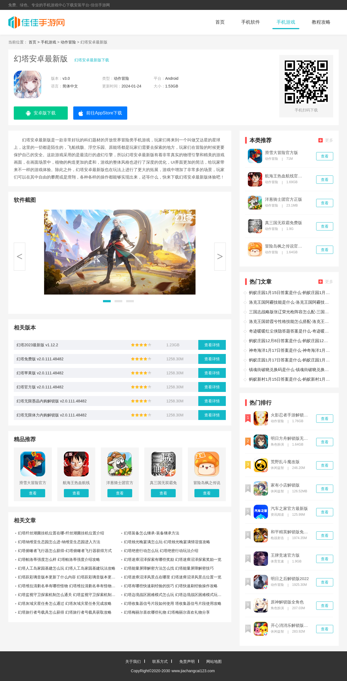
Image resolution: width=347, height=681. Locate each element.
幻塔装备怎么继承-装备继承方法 (151, 533)
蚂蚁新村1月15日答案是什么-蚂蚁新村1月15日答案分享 (290, 379)
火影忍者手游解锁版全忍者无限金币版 (291, 415)
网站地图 (214, 661)
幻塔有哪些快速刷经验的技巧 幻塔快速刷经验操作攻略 (171, 586)
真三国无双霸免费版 (283, 223)
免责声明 (187, 661)
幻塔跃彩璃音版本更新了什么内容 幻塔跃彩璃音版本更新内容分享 (69, 577)
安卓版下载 (41, 113)
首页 (220, 22)
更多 (325, 140)
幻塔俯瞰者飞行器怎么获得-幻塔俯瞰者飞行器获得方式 (65, 550)
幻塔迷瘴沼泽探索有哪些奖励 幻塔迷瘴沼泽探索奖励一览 (172, 559)
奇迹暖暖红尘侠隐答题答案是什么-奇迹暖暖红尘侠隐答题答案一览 (290, 331)
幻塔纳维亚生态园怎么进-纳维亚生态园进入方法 (59, 542)
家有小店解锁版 (285, 485)
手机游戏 (285, 22)
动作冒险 (68, 42)
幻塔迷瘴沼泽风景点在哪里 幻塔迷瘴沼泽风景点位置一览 (172, 577)
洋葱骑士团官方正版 (283, 199)
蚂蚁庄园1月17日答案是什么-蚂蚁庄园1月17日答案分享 (290, 360)
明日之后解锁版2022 (290, 578)
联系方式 (160, 661)
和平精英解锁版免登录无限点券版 (291, 532)
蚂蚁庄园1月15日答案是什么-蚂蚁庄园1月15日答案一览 (290, 292)
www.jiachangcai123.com (193, 671)
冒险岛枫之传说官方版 (285, 246)
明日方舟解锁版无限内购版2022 (291, 438)
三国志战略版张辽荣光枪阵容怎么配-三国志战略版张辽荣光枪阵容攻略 (290, 311)
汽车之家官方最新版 (289, 508)
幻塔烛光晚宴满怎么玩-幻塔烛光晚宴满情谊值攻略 (167, 542)
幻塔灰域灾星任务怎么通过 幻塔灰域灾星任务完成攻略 (65, 603)
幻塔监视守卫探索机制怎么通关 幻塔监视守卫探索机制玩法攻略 (69, 594)
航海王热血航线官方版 (285, 176)
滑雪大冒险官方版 (281, 152)
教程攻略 (321, 22)
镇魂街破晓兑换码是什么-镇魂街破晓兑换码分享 (290, 369)
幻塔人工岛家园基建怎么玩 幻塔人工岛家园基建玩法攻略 (66, 568)
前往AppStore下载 (100, 113)
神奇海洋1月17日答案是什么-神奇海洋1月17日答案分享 (290, 350)
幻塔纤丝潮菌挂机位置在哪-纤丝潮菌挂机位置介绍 (61, 533)
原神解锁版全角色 (287, 602)
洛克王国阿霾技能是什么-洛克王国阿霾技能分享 (290, 302)
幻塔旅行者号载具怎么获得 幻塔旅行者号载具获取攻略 (65, 612)
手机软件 (250, 22)
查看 (325, 156)
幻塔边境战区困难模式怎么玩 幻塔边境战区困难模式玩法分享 (175, 594)
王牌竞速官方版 (285, 555)
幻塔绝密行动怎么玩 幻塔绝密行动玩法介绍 (161, 550)
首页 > (35, 42)
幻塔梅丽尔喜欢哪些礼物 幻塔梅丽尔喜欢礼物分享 (167, 612)
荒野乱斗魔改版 (285, 462)
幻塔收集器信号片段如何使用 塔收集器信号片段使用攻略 (172, 603)
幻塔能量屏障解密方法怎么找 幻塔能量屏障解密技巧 (169, 568)
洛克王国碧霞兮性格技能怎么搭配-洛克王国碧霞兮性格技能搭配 (290, 321)
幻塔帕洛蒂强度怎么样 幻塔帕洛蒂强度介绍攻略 (59, 559)
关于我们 (133, 661)
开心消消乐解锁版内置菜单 (291, 625)
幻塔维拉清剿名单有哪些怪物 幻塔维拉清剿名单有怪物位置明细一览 (69, 586)
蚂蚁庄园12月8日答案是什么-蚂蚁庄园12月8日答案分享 (290, 340)
